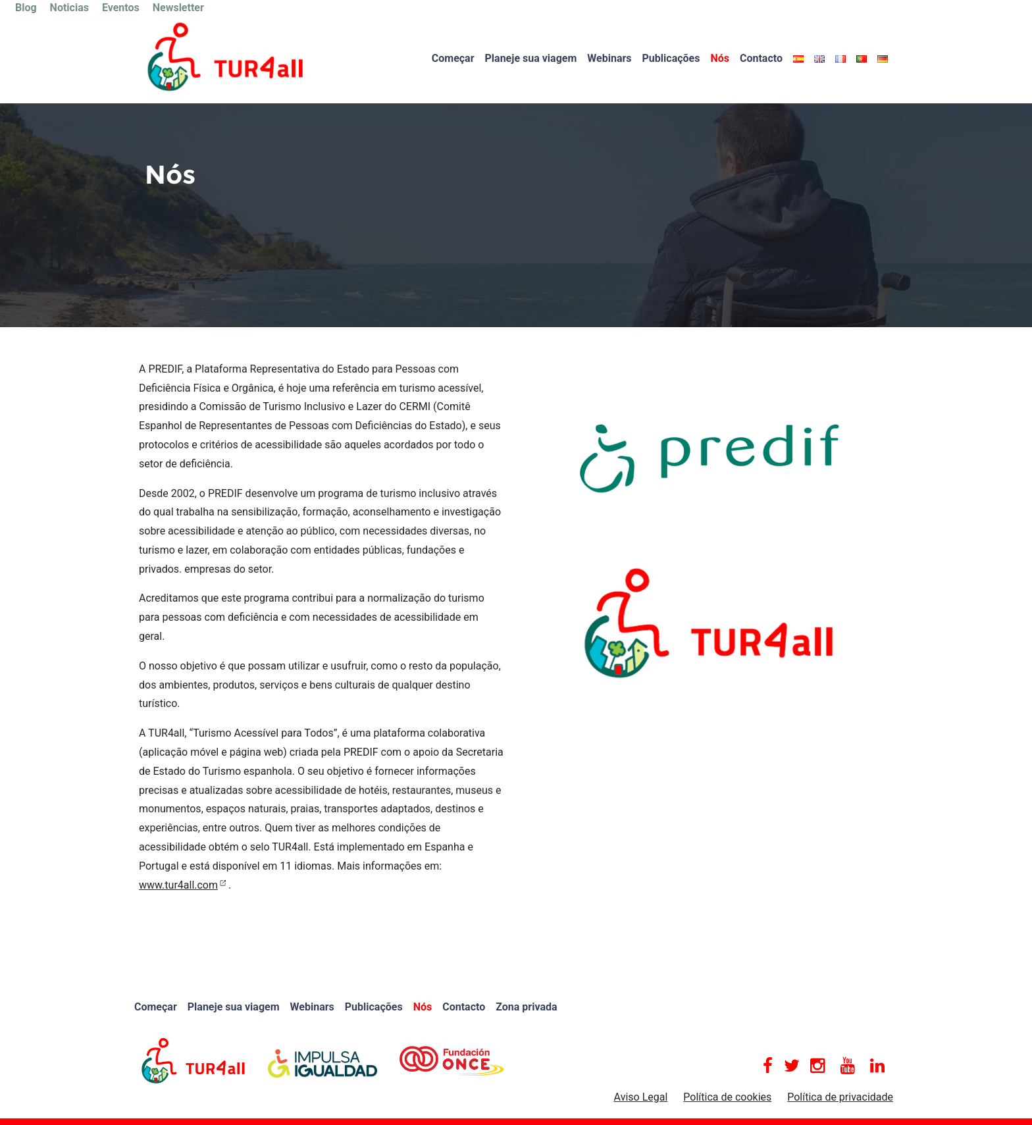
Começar (453, 58)
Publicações (671, 58)
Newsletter (178, 7)
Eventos (121, 7)
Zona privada (526, 1007)
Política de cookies (727, 1097)
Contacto (761, 58)
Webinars (609, 58)
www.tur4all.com (178, 885)
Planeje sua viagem (531, 58)
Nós (719, 58)
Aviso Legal (641, 1097)
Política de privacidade (840, 1097)
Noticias (69, 7)
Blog (26, 7)
